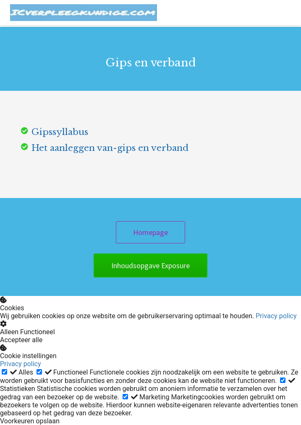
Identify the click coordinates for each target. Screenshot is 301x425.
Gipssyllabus (59, 132)
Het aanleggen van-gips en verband (109, 148)
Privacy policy (276, 316)
